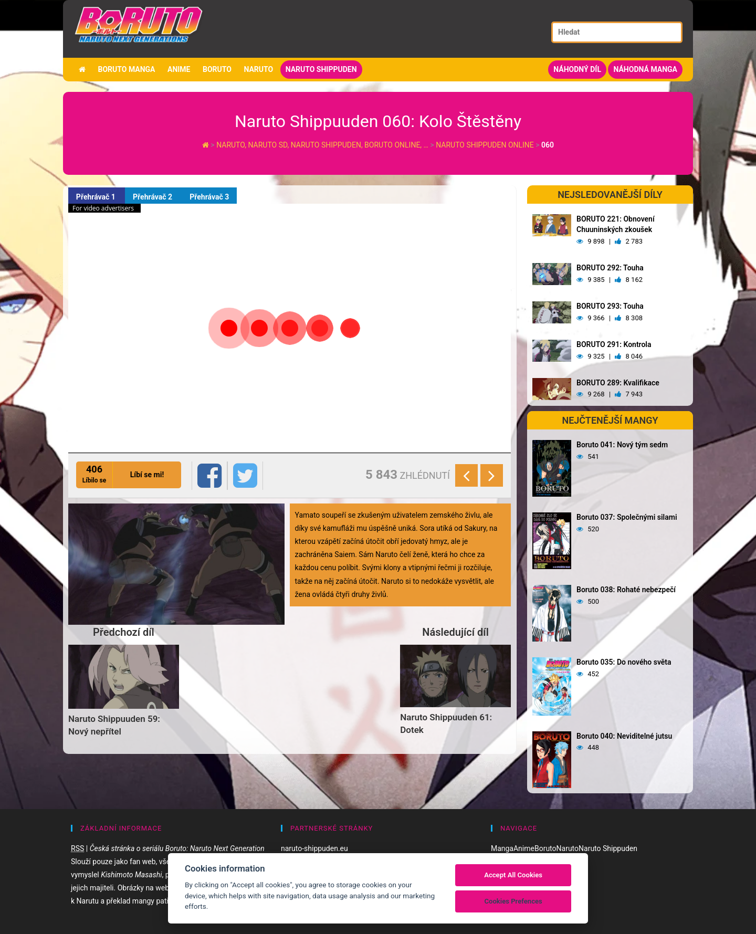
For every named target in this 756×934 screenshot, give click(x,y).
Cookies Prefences (513, 901)
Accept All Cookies (513, 875)
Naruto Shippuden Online (485, 145)
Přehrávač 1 (96, 197)
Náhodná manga (645, 69)
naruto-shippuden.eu (314, 848)
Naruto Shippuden (321, 69)
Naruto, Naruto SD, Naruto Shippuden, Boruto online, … (323, 145)
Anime (179, 69)
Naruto (258, 69)
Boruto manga (126, 69)
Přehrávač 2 (153, 197)
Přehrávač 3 (209, 197)
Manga (502, 848)
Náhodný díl (577, 69)
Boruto (217, 69)
